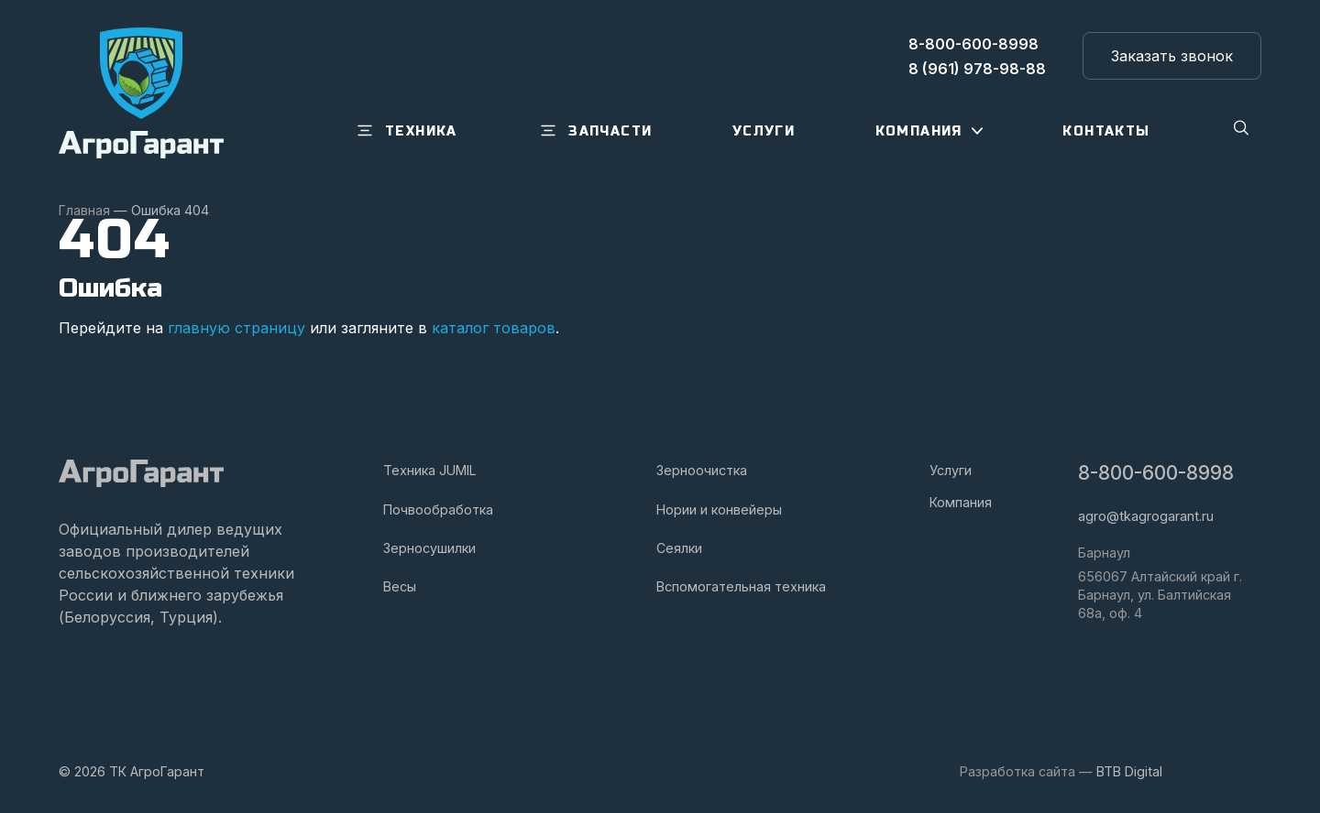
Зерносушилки (429, 548)
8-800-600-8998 (1156, 472)
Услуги (951, 470)
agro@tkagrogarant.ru (1146, 516)
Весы (399, 586)
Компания (961, 502)
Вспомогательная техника (741, 586)
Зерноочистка (701, 470)
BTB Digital (1129, 771)
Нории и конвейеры (719, 509)
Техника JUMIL (430, 470)
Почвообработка (438, 509)
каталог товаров (494, 328)
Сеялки (679, 548)
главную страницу (236, 328)
